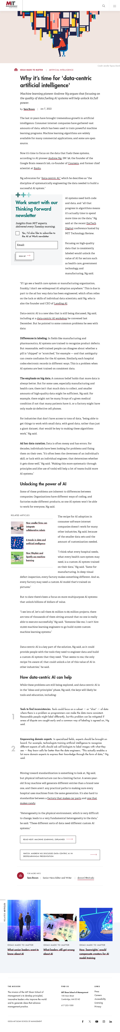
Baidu (37, 168)
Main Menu (114, 5)
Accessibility (100, 999)
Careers (98, 995)
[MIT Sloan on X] (89, 1022)
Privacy (98, 1006)
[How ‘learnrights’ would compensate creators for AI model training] (95, 934)
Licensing (99, 1002)
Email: (20, 244)
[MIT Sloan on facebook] (83, 1022)
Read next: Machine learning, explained (44, 839)
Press (97, 991)
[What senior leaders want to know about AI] (24, 928)
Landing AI (60, 303)
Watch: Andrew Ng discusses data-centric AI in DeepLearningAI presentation (48, 854)
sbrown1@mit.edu (86, 877)
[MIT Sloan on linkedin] (110, 1022)
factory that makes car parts (64, 798)
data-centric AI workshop (52, 318)
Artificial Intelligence (61, 70)
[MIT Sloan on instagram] (103, 1022)
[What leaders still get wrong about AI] (60, 935)
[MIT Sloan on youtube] (96, 1023)
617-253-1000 (67, 1005)
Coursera (73, 163)
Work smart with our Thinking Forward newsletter (37, 208)
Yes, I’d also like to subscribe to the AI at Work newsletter (38, 233)
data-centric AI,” (51, 178)
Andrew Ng (55, 158)
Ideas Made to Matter (31, 70)
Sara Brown (29, 109)
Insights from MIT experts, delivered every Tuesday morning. (35, 225)
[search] (103, 5)
